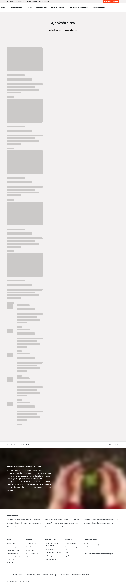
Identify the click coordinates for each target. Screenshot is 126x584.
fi (7, 444)
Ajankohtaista (24, 444)
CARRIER (27, 581)
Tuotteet (29, 7)
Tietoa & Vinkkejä (57, 7)
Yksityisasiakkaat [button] (98, 7)
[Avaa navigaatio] (3, 7)
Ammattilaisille (16, 7)
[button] (114, 445)
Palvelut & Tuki (41, 7)
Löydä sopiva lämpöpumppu (78, 7)
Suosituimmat (71, 30)
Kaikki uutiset (55, 30)
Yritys (13, 444)
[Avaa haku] (118, 7)
